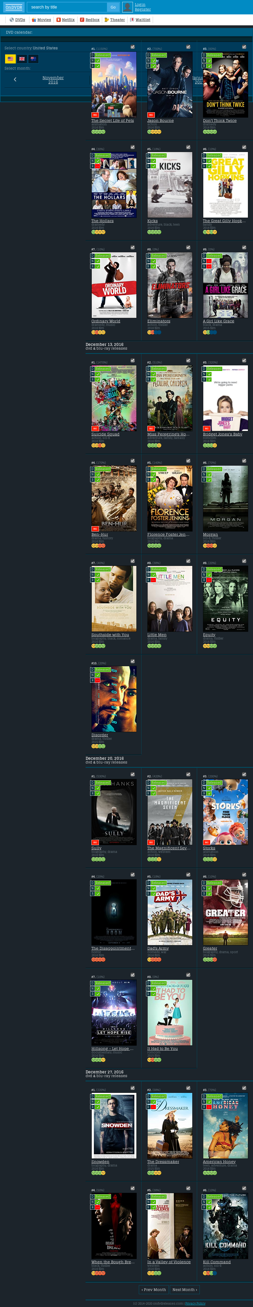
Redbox (89, 20)
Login (140, 4)
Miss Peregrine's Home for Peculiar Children (169, 434)
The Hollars (102, 221)
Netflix (65, 20)
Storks (209, 848)
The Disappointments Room (113, 948)
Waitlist (140, 20)
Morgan (210, 534)
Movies (41, 20)
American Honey (219, 1162)
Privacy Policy (195, 1303)
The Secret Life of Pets (112, 120)
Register (143, 9)
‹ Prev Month (153, 1290)
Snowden (100, 1162)
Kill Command (217, 1262)
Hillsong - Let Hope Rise (113, 1048)
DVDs (17, 20)
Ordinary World (105, 321)
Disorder (99, 735)
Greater (210, 948)
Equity (209, 635)
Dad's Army (158, 948)
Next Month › (184, 1290)
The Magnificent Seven (169, 848)
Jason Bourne (160, 120)
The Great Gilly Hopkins (225, 221)
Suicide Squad (105, 434)
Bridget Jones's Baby (222, 434)
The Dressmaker (163, 1162)
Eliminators (158, 321)
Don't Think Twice (219, 120)
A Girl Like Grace (218, 321)
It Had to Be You (162, 1048)
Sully (96, 848)
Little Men (157, 635)
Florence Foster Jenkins (169, 534)
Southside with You (110, 635)
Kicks (152, 221)
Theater (115, 20)
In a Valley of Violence (169, 1262)
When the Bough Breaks (113, 1262)
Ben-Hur (99, 534)
